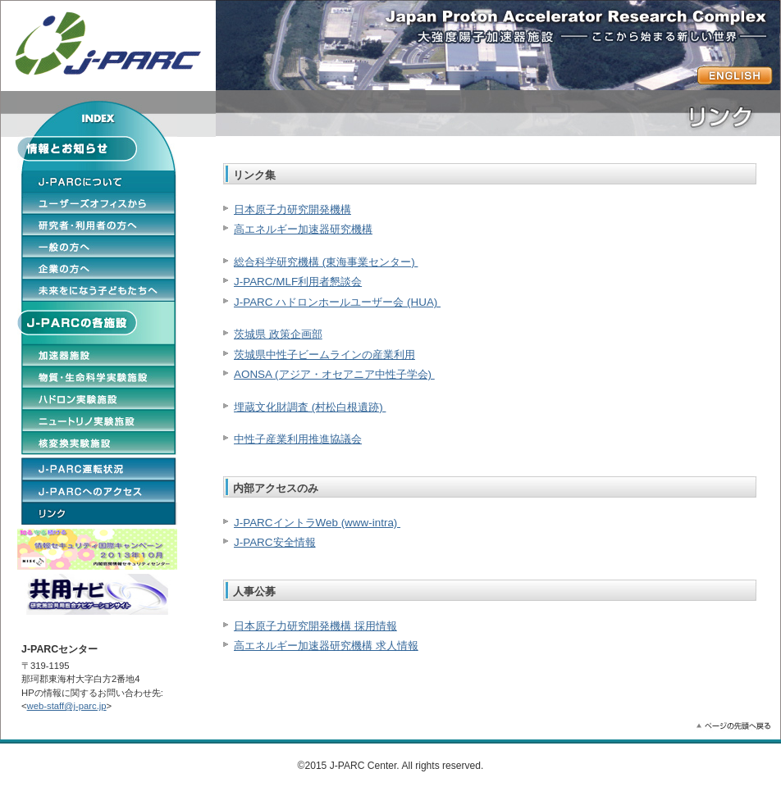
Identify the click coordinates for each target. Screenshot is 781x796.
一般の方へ (99, 246)
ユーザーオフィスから (99, 202)
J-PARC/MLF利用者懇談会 (298, 281)
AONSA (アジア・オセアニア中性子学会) (334, 374)
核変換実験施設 (99, 442)
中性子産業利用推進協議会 (298, 439)
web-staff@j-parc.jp (67, 706)
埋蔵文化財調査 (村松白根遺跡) (310, 407)
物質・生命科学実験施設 (99, 377)
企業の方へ (99, 268)
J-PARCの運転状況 (99, 468)
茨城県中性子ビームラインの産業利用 (324, 354)
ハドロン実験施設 (99, 399)
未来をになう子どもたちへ (99, 290)
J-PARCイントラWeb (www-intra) (317, 522)
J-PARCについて (99, 181)
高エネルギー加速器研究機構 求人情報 (326, 645)
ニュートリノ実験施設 (99, 420)
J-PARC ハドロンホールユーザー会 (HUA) (337, 302)
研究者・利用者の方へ (99, 224)
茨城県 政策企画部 (278, 334)
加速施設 (99, 355)
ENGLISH (734, 75)
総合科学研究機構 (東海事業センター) (326, 262)
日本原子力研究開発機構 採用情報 (315, 626)
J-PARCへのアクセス (99, 491)
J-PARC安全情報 (275, 542)
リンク (99, 513)
